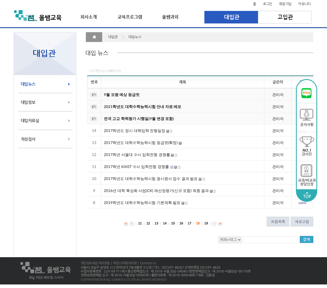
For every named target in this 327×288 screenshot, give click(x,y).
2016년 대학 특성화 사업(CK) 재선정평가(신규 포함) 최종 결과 (157, 190)
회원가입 (285, 4)
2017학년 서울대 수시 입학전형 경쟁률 (137, 154)
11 (140, 223)
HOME (94, 37)
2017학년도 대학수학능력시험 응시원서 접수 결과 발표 (151, 178)
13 (156, 223)
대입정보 (28, 102)
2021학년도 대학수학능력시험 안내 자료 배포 (142, 106)
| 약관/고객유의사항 (123, 263)
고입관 (285, 17)
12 (148, 223)
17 (189, 223)
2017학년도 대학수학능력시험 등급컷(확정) (141, 142)
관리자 (278, 94)
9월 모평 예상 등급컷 (122, 94)
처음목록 (278, 221)
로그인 (267, 4)
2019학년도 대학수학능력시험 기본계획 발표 (142, 202)
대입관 (231, 17)
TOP (306, 195)
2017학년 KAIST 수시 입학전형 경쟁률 (136, 166)
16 (181, 223)
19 (206, 223)
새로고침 (302, 221)
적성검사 (28, 139)
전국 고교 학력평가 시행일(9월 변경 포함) (139, 118)
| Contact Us (146, 263)
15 (173, 223)
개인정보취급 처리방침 (95, 263)
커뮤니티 (304, 4)
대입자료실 (30, 121)
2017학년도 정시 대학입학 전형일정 (134, 130)
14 (164, 223)
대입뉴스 (28, 84)
